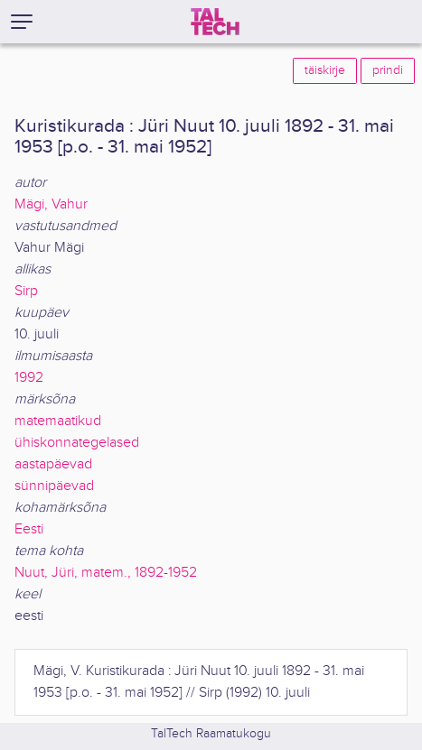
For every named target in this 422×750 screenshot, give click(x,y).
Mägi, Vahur (51, 204)
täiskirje (325, 70)
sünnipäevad (54, 486)
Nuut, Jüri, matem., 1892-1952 (105, 572)
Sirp (26, 291)
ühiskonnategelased (76, 442)
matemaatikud (57, 421)
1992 (28, 377)
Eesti (28, 529)
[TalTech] (215, 21)
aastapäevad (53, 464)
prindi (387, 70)
